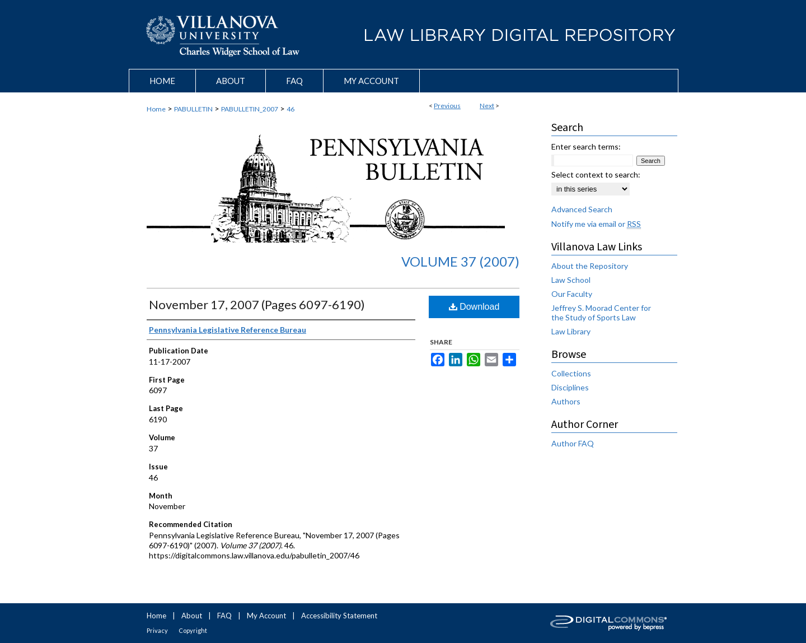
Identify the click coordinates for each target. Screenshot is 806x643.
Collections (571, 373)
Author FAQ (572, 443)
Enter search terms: (586, 146)
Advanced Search (581, 209)
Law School (571, 280)
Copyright (193, 630)
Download (474, 306)
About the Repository (589, 266)
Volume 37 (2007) (460, 261)
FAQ (224, 615)
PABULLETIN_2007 (249, 109)
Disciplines (570, 387)
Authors (565, 401)
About (191, 615)
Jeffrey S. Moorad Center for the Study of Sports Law (601, 312)
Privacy (157, 630)
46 (290, 109)
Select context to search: (595, 174)
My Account (266, 615)
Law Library (571, 331)
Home (156, 109)
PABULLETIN (193, 109)
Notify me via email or (596, 224)
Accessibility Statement (339, 615)
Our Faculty (571, 294)
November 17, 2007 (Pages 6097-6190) (257, 304)
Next (487, 105)
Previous (447, 105)
